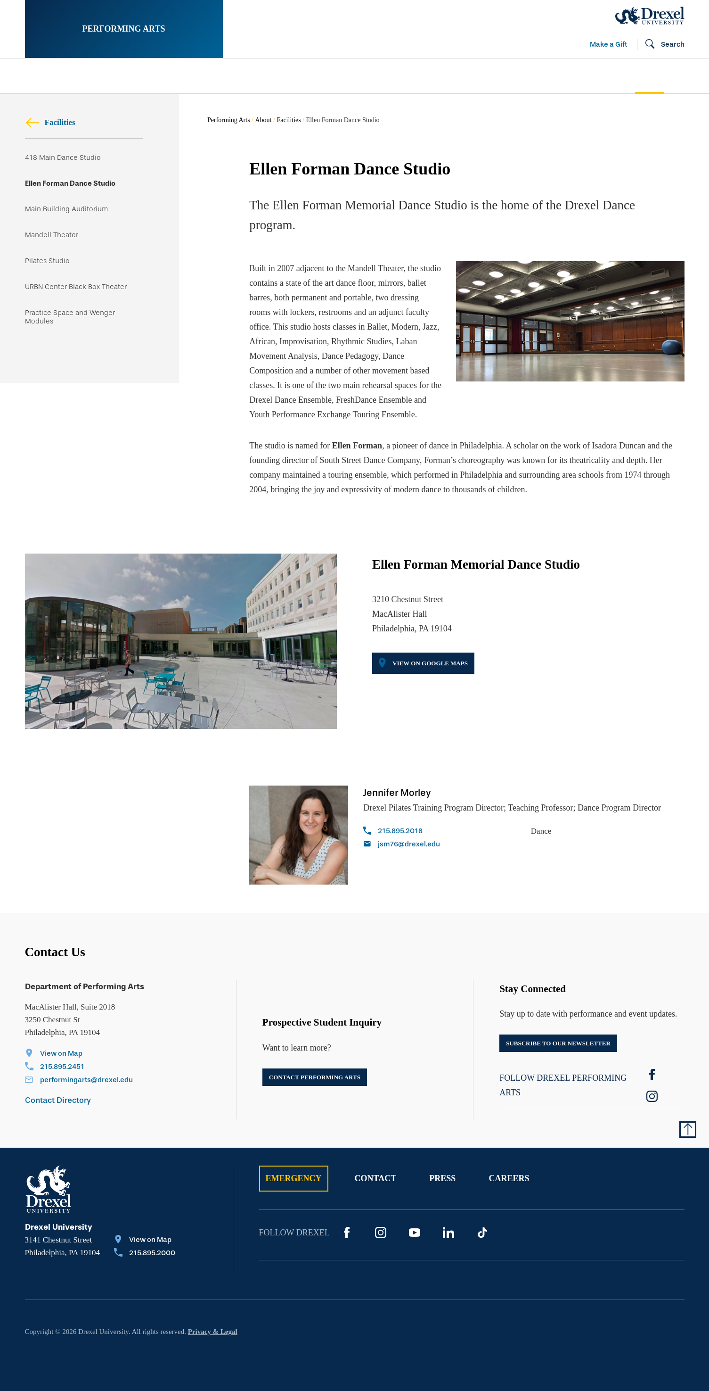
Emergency (294, 1163)
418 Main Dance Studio (63, 157)
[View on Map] (79, 1039)
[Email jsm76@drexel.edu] (440, 830)
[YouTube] (414, 1218)
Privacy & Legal (212, 1317)
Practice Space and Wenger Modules (70, 325)
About (263, 120)
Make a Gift (608, 44)
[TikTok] (482, 1218)
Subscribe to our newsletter (558, 1028)
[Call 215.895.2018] (440, 817)
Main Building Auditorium (66, 212)
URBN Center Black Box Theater (76, 294)
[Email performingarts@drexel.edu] (79, 1066)
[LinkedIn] (448, 1218)
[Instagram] (380, 1218)
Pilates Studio (47, 266)
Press (442, 1163)
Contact (376, 1163)
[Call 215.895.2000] (144, 1239)
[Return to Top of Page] (687, 1114)
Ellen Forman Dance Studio (70, 185)
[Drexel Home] (650, 16)
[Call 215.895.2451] (79, 1053)
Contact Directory (58, 1086)
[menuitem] (39, 76)
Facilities (50, 122)
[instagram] (652, 1081)
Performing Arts (123, 28)
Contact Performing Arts (314, 1062)
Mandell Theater (51, 239)
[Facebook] (652, 1060)
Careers (509, 1163)
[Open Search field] (661, 44)
